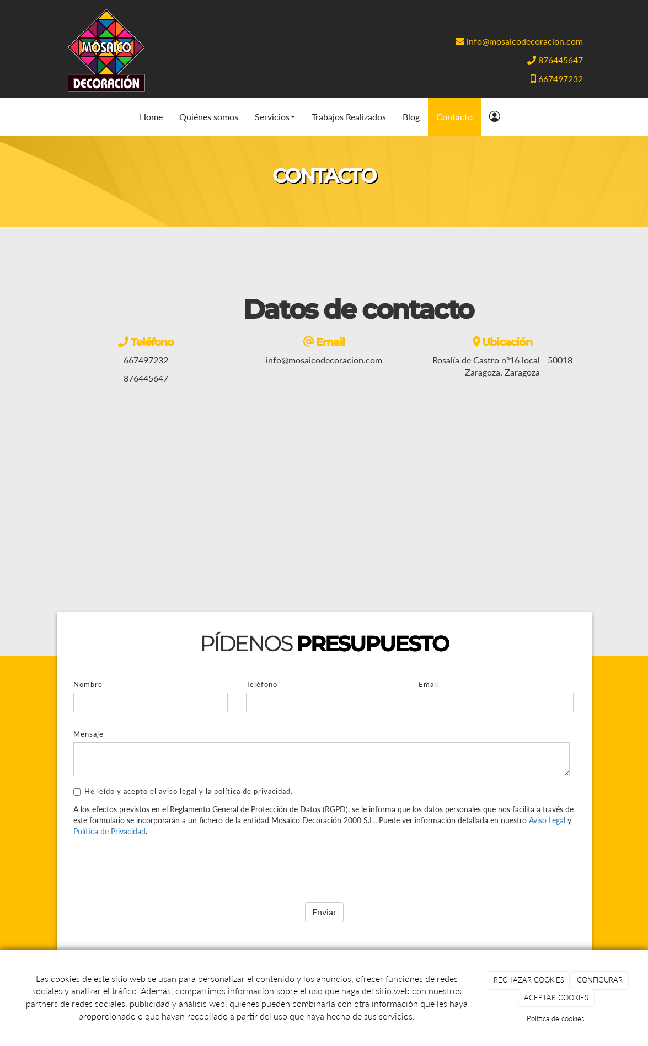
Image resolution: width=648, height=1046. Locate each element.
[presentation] (157, 865)
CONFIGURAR (600, 979)
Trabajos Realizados (349, 116)
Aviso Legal (547, 820)
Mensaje (88, 733)
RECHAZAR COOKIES (529, 979)
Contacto (454, 116)
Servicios (275, 116)
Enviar (324, 911)
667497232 (560, 78)
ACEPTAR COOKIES (556, 997)
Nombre (88, 684)
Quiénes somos (208, 116)
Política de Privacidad (109, 831)
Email (428, 684)
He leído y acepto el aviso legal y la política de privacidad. (183, 791)
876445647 (560, 60)
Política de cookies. (556, 1018)
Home (151, 116)
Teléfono (261, 684)
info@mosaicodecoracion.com (525, 41)
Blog (411, 116)
